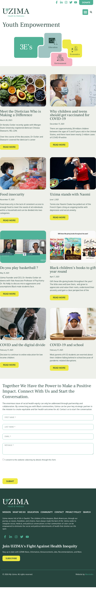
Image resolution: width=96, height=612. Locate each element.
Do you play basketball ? (19, 267)
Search (87, 512)
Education (33, 512)
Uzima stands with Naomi (70, 194)
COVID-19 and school (67, 345)
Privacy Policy (73, 512)
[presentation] (21, 470)
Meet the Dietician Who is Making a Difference (20, 113)
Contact (59, 512)
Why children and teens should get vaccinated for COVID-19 (69, 115)
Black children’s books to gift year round (73, 269)
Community (47, 512)
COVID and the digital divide (22, 345)
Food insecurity (12, 194)
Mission (6, 512)
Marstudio (89, 574)
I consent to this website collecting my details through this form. (30, 460)
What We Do (19, 512)
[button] (85, 12)
